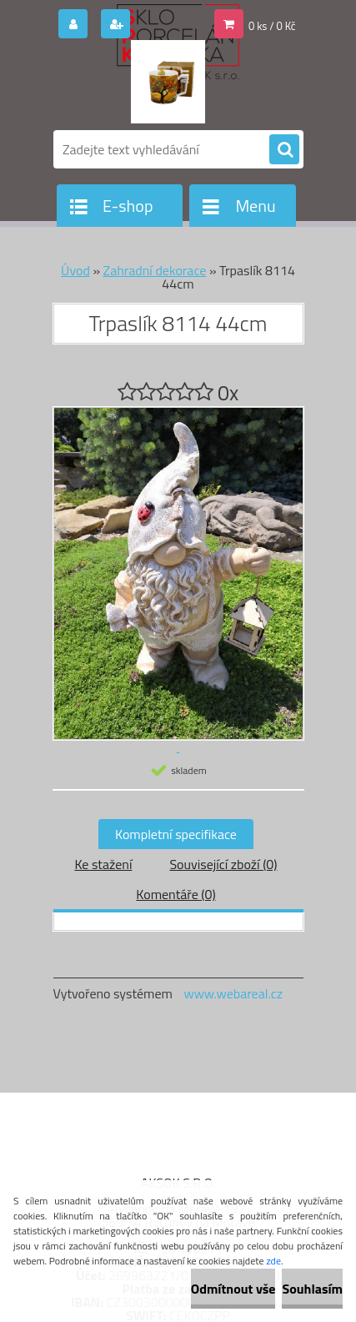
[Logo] (168, 81)
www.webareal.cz (233, 993)
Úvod (75, 270)
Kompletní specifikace (176, 834)
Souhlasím (312, 1289)
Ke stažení (103, 864)
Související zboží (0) (223, 864)
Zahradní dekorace (155, 270)
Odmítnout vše (233, 1289)
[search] (284, 150)
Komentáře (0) (175, 894)
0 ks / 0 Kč (272, 26)
